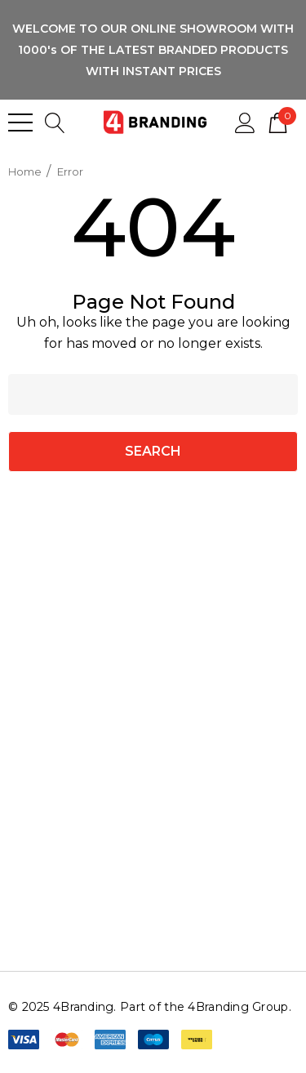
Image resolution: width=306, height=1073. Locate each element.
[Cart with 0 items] (278, 121)
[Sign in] (245, 121)
